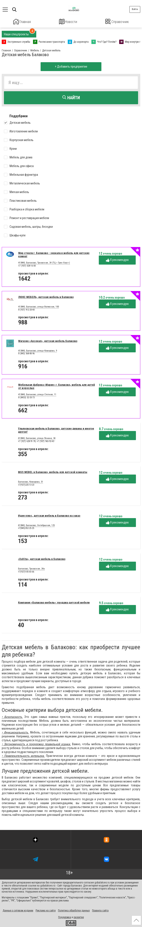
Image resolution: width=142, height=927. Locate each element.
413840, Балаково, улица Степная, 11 (37, 394)
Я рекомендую (117, 259)
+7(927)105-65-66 (26, 571)
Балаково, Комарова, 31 (30, 481)
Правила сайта (100, 909)
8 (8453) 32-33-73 (26, 396)
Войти (135, 9)
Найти (71, 97)
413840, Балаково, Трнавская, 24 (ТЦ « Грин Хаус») (44, 262)
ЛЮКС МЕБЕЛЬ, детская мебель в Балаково (46, 296)
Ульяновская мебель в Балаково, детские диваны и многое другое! (56, 429)
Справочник (117, 21)
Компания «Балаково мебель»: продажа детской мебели (54, 601)
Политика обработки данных (74, 909)
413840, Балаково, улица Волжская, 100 (38, 306)
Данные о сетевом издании (18, 909)
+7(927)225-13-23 (26, 484)
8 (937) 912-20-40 (26, 309)
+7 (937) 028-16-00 (27, 265)
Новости (68, 21)
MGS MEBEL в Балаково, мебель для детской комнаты (52, 471)
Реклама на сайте (46, 909)
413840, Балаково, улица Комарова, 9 (37, 350)
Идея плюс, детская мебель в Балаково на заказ (49, 515)
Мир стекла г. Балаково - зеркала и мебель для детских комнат (53, 254)
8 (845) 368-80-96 (26, 353)
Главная (22, 21)
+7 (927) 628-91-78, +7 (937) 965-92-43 (36, 440)
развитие (79, 916)
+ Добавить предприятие (71, 66)
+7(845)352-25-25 (26, 527)
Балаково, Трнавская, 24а (31, 568)
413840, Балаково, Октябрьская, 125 (36, 525)
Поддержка (64, 916)
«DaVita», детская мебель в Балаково (41, 558)
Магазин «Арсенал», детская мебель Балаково (47, 340)
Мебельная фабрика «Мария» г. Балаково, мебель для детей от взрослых (56, 386)
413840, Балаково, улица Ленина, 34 (36, 438)
